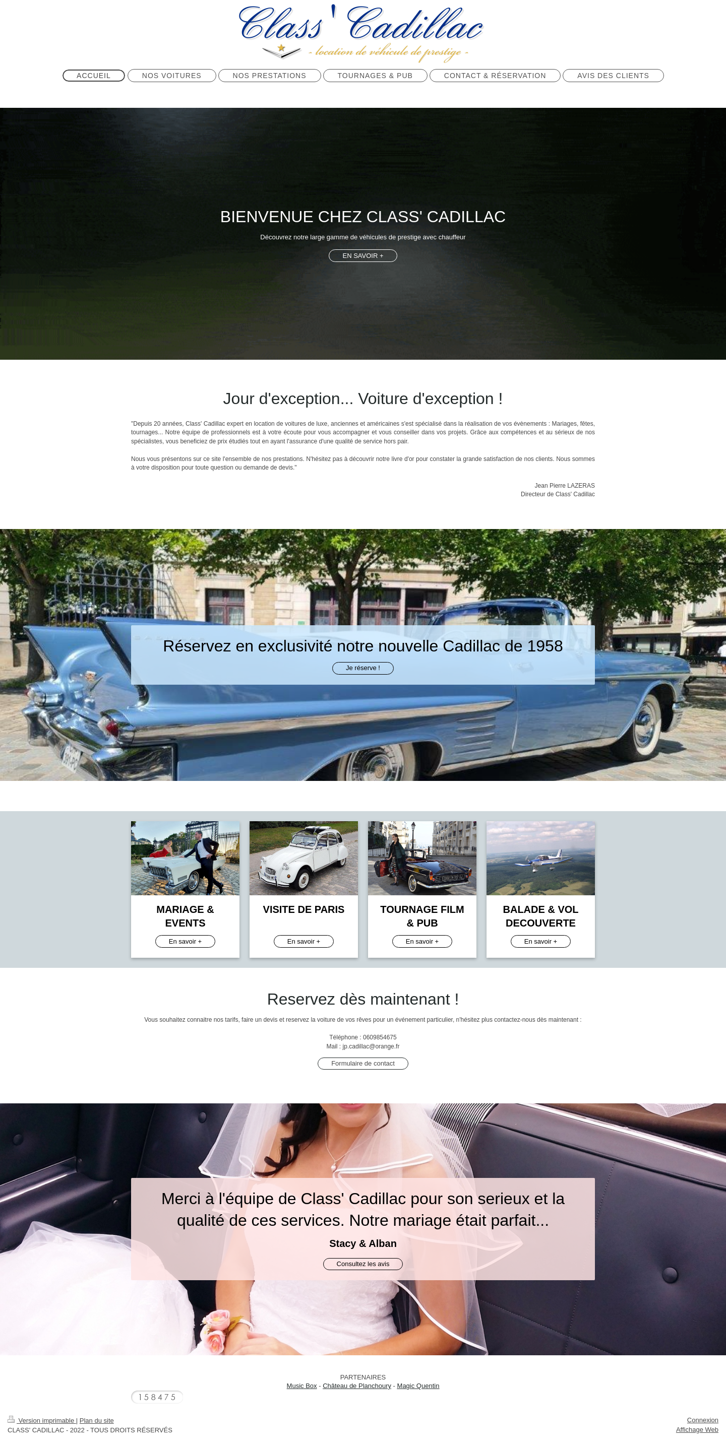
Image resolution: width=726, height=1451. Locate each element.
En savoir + (185, 941)
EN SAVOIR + (362, 255)
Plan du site (97, 1420)
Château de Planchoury (357, 1386)
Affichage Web (697, 1429)
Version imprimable (42, 1420)
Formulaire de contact (363, 1063)
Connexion (702, 1420)
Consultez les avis (363, 1264)
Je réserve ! (363, 668)
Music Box (302, 1386)
